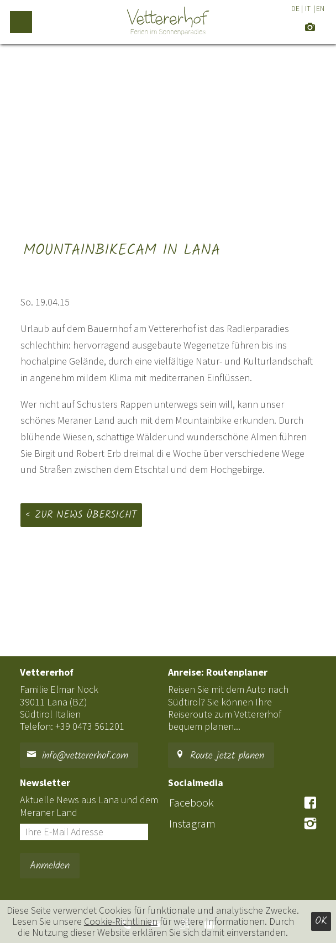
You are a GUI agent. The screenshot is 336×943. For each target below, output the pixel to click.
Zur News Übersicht (86, 515)
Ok (321, 921)
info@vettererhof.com (77, 756)
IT (308, 8)
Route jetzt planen (219, 756)
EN (320, 8)
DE (295, 8)
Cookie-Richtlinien (121, 921)
